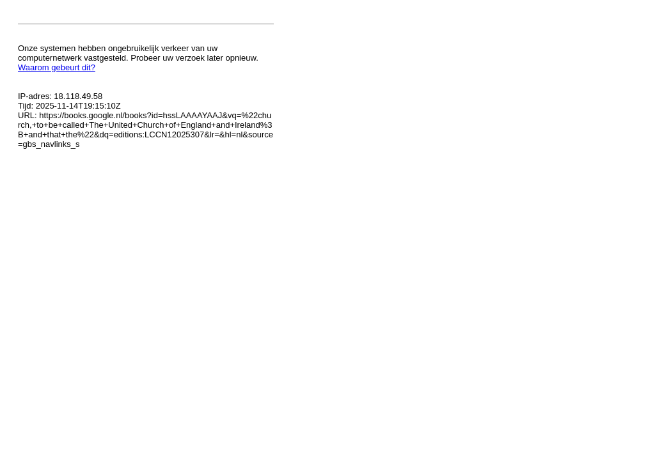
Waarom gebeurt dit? (56, 67)
